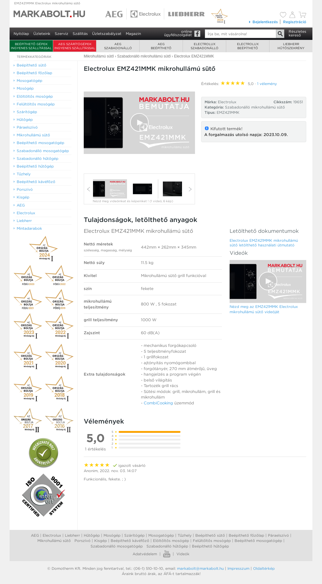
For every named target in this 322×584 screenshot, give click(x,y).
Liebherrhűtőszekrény (291, 46)
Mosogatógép (161, 535)
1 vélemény (267, 83)
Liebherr (72, 535)
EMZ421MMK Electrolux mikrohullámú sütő (47, 3)
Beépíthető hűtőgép (210, 546)
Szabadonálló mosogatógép (117, 546)
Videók (182, 554)
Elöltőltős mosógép (171, 540)
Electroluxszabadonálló (204, 46)
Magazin (133, 33)
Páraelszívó (278, 535)
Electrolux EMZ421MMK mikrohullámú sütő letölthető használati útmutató (264, 242)
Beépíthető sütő (210, 535)
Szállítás (80, 33)
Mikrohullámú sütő (54, 540)
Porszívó (82, 540)
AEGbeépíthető (161, 46)
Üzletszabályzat (106, 33)
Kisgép (100, 540)
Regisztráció (294, 21)
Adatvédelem (145, 554)
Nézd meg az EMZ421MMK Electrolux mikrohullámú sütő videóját (264, 309)
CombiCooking (158, 403)
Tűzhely (185, 535)
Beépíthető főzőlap (246, 535)
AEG (35, 535)
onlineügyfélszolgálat (178, 33)
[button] (139, 122)
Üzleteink (41, 33)
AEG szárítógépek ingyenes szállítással (74, 46)
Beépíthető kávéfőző (130, 540)
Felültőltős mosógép (212, 540)
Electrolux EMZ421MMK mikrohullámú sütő (138, 231)
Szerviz (61, 33)
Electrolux (52, 535)
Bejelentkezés (263, 21)
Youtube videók (166, 553)
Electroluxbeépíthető (248, 46)
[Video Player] (139, 123)
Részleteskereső (297, 33)
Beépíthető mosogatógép (258, 540)
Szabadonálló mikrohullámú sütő (255, 107)
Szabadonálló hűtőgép (167, 546)
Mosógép (112, 535)
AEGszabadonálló (118, 46)
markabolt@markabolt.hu (200, 568)
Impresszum (238, 568)
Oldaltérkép (264, 568)
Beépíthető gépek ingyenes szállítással (31, 46)
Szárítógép (134, 535)
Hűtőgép (92, 535)
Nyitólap (21, 33)
